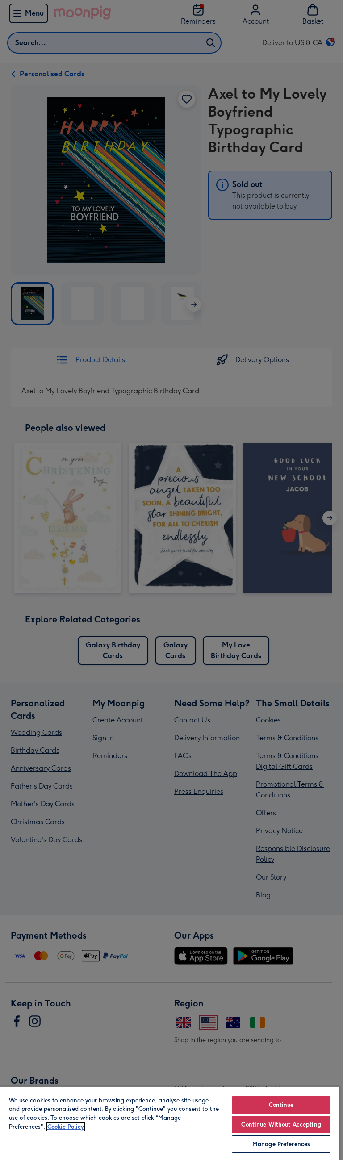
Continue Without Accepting (281, 1124)
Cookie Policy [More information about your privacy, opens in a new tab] (65, 1126)
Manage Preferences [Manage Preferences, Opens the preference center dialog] (281, 1144)
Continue (281, 1105)
